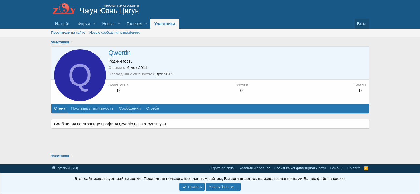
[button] (94, 24)
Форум (84, 23)
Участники (164, 23)
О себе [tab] (152, 108)
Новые (108, 23)
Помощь (336, 168)
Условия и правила (254, 168)
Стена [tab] (60, 108)
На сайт (62, 23)
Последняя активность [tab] (92, 108)
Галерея (135, 23)
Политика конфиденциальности (300, 168)
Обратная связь (222, 168)
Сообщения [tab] (130, 108)
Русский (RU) (65, 168)
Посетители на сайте (68, 32)
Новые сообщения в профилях (114, 32)
